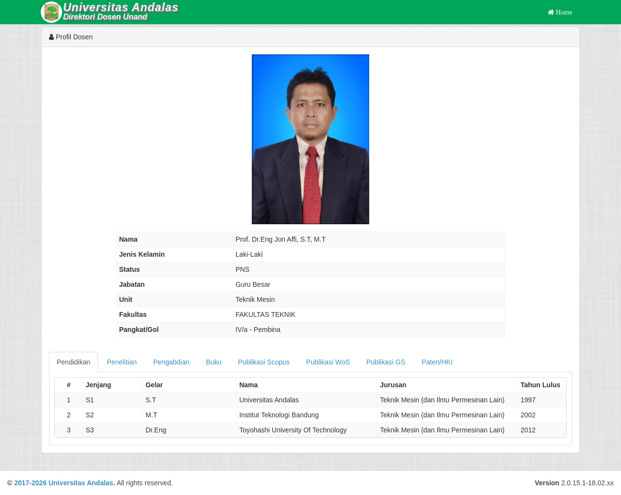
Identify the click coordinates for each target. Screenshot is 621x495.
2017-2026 (30, 483)
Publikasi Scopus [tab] (264, 362)
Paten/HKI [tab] (437, 362)
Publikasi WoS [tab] (328, 362)
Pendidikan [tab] (73, 362)
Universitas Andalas (81, 483)
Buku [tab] (214, 362)
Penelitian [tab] (122, 362)
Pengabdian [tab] (171, 362)
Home (563, 12)
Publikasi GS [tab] (385, 362)
